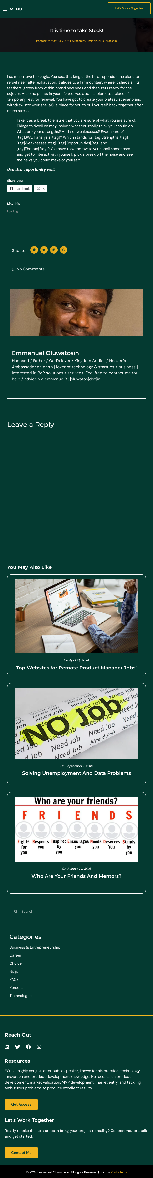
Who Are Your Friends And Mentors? (76, 876)
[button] (12, 9)
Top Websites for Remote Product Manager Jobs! (76, 668)
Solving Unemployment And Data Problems (76, 773)
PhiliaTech (119, 1172)
